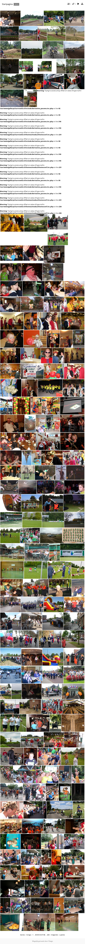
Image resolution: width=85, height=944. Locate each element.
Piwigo (51, 941)
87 (42, 935)
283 (48, 935)
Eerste (22, 935)
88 (44, 935)
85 (38, 935)
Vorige (28, 935)
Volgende (54, 935)
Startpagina (7, 4)
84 (36, 935)
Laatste (62, 935)
